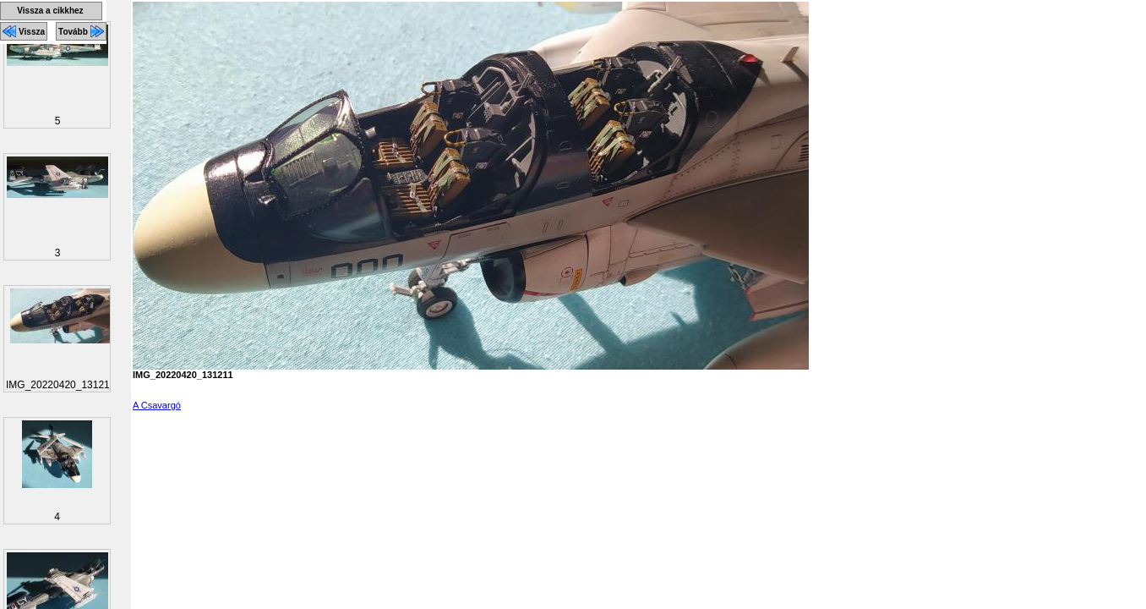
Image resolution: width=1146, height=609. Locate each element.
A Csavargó (157, 405)
